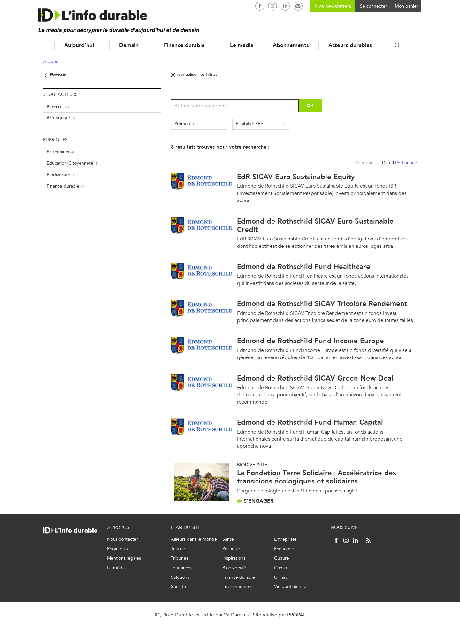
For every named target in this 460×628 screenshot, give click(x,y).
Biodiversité (234, 568)
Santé (228, 539)
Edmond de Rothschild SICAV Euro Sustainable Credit (315, 225)
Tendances (181, 568)
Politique (231, 549)
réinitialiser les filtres (194, 74)
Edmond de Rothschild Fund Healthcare (303, 266)
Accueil (41, 45)
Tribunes (179, 558)
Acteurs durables (350, 45)
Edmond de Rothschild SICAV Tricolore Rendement (322, 303)
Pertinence (406, 163)
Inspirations (233, 558)
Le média (241, 45)
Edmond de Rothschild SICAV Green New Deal (315, 378)
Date (387, 163)
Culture (281, 558)
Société (178, 587)
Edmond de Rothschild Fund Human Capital (310, 422)
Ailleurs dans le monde (194, 539)
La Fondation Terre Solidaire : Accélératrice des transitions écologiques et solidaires (316, 477)
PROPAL (296, 614)
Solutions (180, 577)
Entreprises (285, 539)
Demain (129, 45)
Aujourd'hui (79, 45)
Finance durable (184, 45)
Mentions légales (124, 558)
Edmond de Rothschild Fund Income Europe (310, 340)
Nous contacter (122, 539)
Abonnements (291, 45)
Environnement (237, 587)
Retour (54, 74)
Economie (284, 549)
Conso (280, 568)
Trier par (364, 163)
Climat (280, 577)
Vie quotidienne (290, 587)
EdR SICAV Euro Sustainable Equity (296, 176)
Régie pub (117, 549)
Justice (178, 549)
